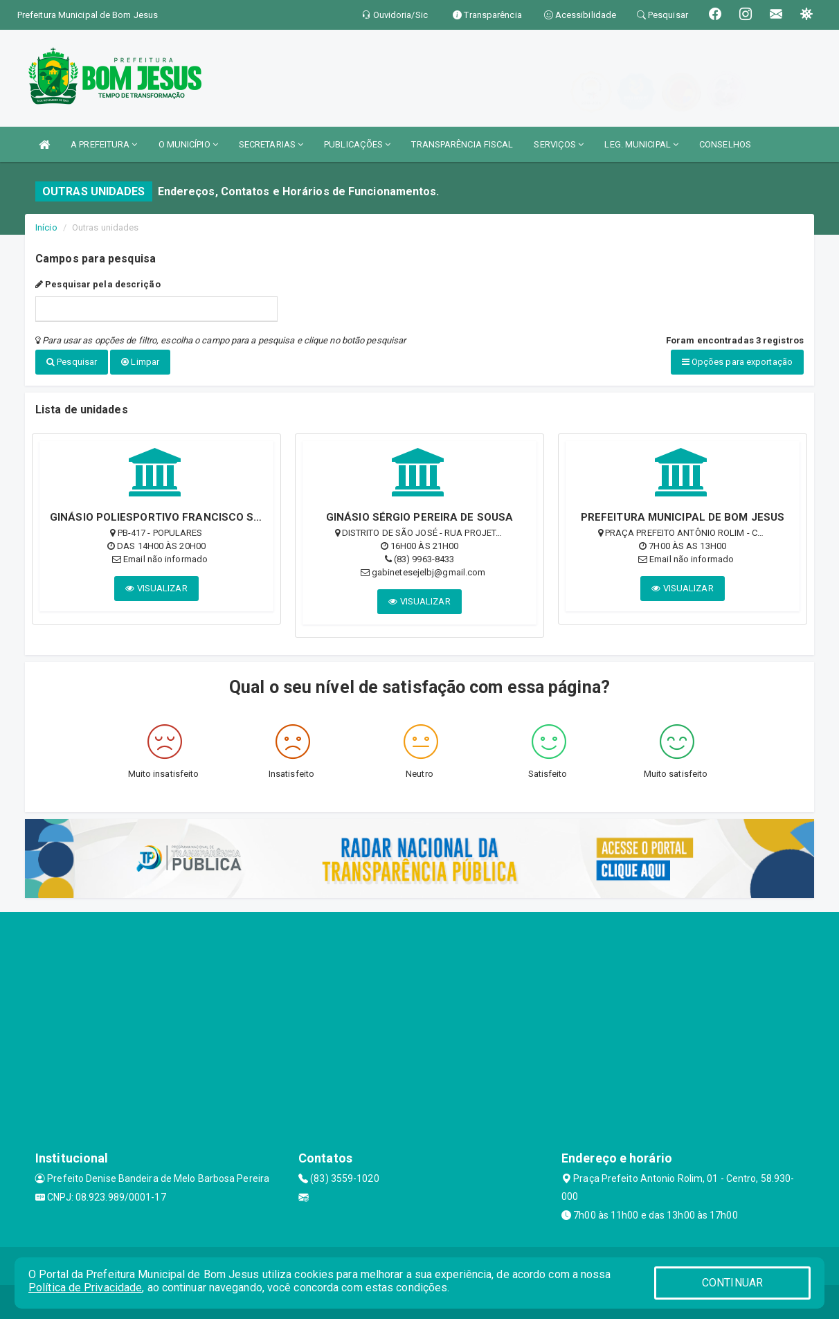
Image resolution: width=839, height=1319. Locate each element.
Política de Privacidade (85, 1287)
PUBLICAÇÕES (357, 144)
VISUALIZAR (156, 587)
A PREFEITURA (104, 144)
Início (46, 227)
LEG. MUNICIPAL (641, 144)
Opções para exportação (737, 362)
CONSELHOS (725, 144)
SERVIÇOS (559, 144)
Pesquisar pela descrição (98, 284)
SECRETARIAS (271, 144)
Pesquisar (71, 362)
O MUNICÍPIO (188, 144)
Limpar (140, 362)
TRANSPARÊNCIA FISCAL (462, 144)
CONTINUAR (732, 1282)
